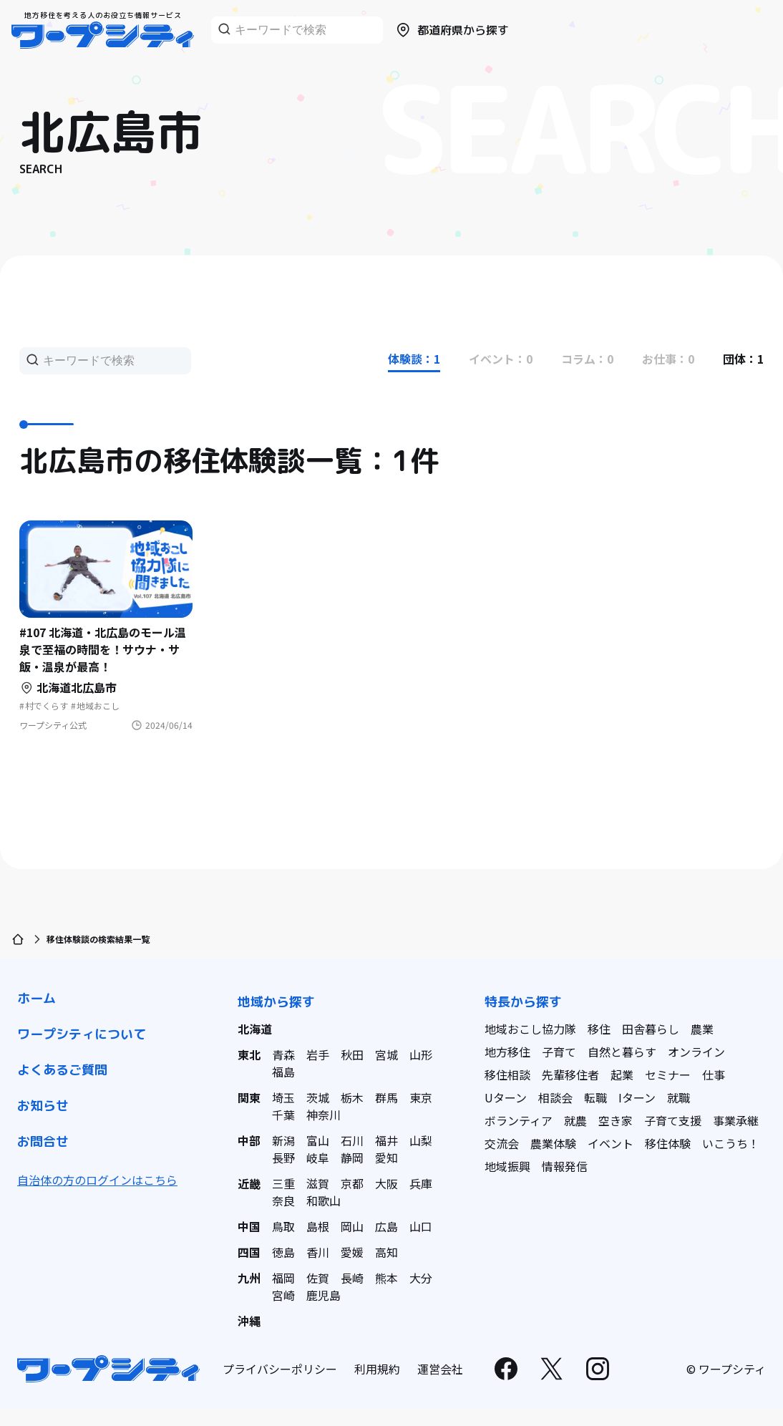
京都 (352, 1183)
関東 (249, 1097)
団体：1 (743, 358)
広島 (386, 1226)
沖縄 (249, 1320)
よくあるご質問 (62, 1070)
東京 (420, 1097)
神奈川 (323, 1114)
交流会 (502, 1143)
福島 (283, 1071)
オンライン (696, 1051)
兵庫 (420, 1183)
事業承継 (736, 1120)
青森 (283, 1054)
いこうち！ (730, 1143)
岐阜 (317, 1157)
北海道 (255, 1028)
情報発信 (565, 1166)
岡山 (352, 1226)
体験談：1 (414, 358)
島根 (317, 1226)
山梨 (420, 1140)
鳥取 (283, 1226)
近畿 (249, 1183)
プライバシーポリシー (280, 1368)
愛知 (386, 1157)
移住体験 (668, 1143)
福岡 (283, 1277)
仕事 (713, 1074)
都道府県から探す (451, 30)
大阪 (386, 1183)
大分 (420, 1277)
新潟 (283, 1140)
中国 (249, 1226)
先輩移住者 (570, 1074)
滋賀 (317, 1183)
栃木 (352, 1097)
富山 (317, 1140)
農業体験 (553, 1143)
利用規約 (377, 1368)
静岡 (352, 1157)
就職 (678, 1097)
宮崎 (283, 1295)
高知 (386, 1252)
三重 (283, 1183)
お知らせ (43, 1106)
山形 (420, 1054)
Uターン (506, 1097)
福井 (386, 1140)
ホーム (36, 998)
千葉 (283, 1114)
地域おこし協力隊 (530, 1028)
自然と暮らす (622, 1051)
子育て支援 (672, 1120)
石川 (352, 1140)
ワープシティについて (81, 1034)
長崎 (352, 1277)
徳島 (283, 1252)
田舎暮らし (650, 1028)
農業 (702, 1028)
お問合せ (43, 1141)
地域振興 (507, 1166)
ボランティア (519, 1120)
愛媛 (352, 1252)
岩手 (317, 1054)
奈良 (283, 1200)
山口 (420, 1226)
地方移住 (507, 1051)
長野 (283, 1157)
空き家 (615, 1120)
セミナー (668, 1074)
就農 (575, 1120)
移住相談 (507, 1074)
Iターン (637, 1097)
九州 (249, 1277)
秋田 (352, 1054)
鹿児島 (323, 1295)
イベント (610, 1143)
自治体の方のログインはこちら (97, 1179)
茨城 (317, 1097)
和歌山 (323, 1200)
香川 (317, 1252)
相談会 (555, 1097)
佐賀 (317, 1277)
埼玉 (283, 1097)
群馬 (386, 1097)
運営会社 (440, 1368)
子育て (559, 1051)
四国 (249, 1252)
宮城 (386, 1054)
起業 (622, 1074)
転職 (595, 1097)
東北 (249, 1054)
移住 (599, 1028)
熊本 (386, 1277)
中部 (249, 1140)
